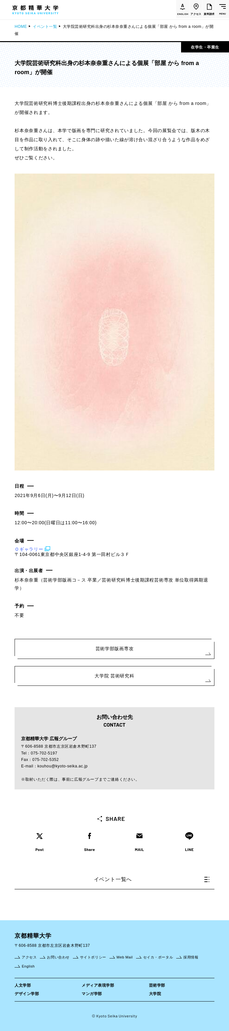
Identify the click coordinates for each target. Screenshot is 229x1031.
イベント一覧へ (151, 879)
